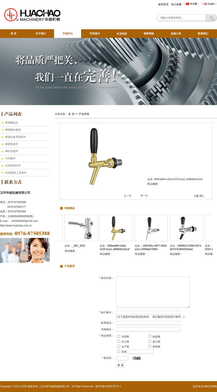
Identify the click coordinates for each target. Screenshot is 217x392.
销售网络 (149, 33)
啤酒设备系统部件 (15, 136)
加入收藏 (176, 4)
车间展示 (95, 33)
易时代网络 (210, 386)
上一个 (128, 195)
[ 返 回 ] (199, 195)
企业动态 (122, 33)
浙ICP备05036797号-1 (108, 386)
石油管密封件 (13, 165)
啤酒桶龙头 (11, 122)
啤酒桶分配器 (13, 129)
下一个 (144, 195)
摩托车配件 (11, 151)
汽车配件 (10, 158)
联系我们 (203, 33)
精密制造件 (11, 144)
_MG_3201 (80, 245)
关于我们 (40, 33)
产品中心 (68, 33)
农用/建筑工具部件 (16, 172)
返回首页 (163, 4)
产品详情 (84, 113)
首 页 (13, 33)
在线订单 (176, 33)
